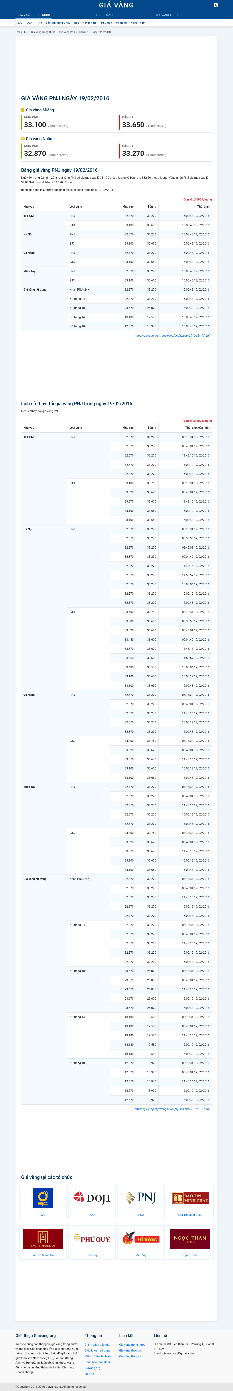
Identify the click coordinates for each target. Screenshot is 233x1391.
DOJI (30, 22)
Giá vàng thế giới (130, 1356)
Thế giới (168, 15)
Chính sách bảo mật (97, 1344)
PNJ (39, 22)
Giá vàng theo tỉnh (131, 1350)
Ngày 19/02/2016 (102, 32)
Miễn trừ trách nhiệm (98, 1356)
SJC (20, 22)
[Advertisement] (116, 66)
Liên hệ (89, 1374)
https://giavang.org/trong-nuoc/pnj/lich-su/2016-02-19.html (172, 335)
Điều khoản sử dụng (97, 1350)
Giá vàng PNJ (67, 32)
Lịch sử (83, 32)
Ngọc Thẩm (138, 22)
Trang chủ (21, 32)
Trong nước (34, 15)
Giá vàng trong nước (43, 32)
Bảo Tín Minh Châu (58, 22)
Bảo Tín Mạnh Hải (85, 22)
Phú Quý (106, 22)
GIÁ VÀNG (116, 5)
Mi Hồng (121, 22)
